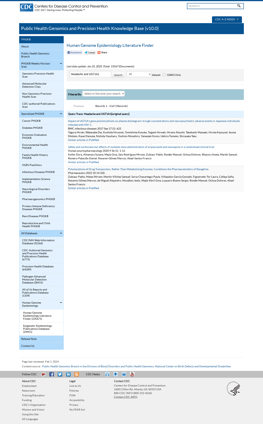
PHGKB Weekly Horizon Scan (35, 65)
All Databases (29, 233)
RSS (76, 376)
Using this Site (30, 414)
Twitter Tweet (90, 52)
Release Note (29, 339)
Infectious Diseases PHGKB (38, 172)
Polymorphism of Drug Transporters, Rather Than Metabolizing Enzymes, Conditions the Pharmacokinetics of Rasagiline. (138, 169)
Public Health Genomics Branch (35, 55)
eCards (125, 376)
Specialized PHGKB (32, 114)
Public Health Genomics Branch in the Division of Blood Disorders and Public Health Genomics (98, 366)
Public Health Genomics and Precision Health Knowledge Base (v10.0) (90, 28)
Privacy (73, 405)
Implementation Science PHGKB (36, 181)
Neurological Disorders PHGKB (36, 191)
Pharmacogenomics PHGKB (38, 199)
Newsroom (28, 390)
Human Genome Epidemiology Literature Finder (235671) (37, 316)
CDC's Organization (34, 405)
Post (68, 376)
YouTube (134, 376)
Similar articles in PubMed (83, 140)
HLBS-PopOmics (32, 165)
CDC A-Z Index (227, 19)
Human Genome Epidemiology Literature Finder (110, 45)
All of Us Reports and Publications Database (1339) (35, 292)
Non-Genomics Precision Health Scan (37, 95)
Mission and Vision (33, 409)
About (25, 46)
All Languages (30, 419)
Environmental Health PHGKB (35, 146)
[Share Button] (102, 52)
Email (43, 376)
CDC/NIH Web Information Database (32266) (38, 242)
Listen (107, 376)
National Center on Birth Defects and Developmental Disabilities (193, 366)
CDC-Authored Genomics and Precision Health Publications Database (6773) (37, 255)
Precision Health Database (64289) (37, 268)
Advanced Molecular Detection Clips (34, 85)
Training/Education (33, 395)
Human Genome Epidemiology (31, 304)
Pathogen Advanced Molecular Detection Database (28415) (34, 279)
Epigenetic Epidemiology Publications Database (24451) (37, 329)
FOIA (72, 395)
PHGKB (26, 39)
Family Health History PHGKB (35, 156)
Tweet (60, 376)
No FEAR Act (77, 409)
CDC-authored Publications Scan (38, 105)
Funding (27, 400)
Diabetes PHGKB (32, 128)
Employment (29, 386)
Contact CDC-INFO (125, 397)
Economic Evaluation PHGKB (34, 136)
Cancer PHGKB (31, 121)
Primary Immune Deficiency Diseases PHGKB (38, 208)
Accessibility (76, 400)
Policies (74, 390)
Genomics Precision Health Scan (38, 75)
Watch (116, 376)
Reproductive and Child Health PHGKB (36, 225)
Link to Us (75, 386)
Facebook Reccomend (74, 52)
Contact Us (27, 346)
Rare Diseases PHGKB (35, 216)
